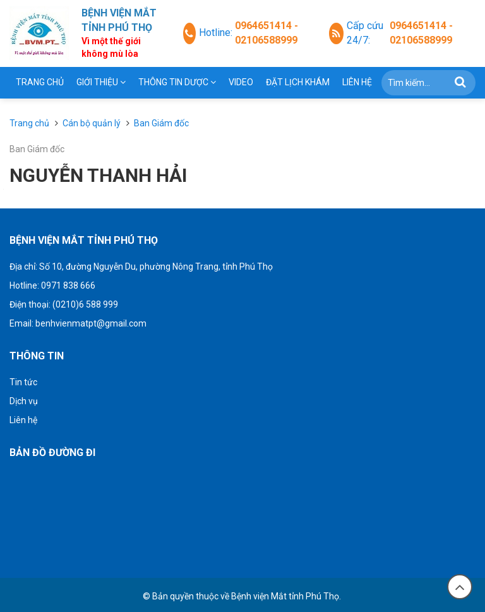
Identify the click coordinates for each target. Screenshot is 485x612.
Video (241, 82)
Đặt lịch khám (298, 82)
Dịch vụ (23, 401)
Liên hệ (357, 82)
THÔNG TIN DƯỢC (177, 82)
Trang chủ (40, 82)
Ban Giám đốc (36, 149)
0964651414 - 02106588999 (266, 33)
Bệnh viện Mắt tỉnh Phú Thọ (285, 596)
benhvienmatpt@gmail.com (91, 323)
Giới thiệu (101, 82)
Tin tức (23, 382)
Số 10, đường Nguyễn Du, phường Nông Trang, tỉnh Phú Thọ (156, 266)
